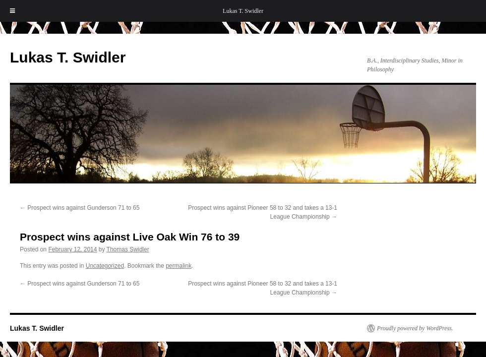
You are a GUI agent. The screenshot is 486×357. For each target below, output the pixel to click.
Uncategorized (105, 265)
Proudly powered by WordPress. (415, 328)
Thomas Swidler (128, 249)
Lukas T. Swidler (243, 10)
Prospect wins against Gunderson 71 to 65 (79, 207)
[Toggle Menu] (12, 11)
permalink (178, 265)
